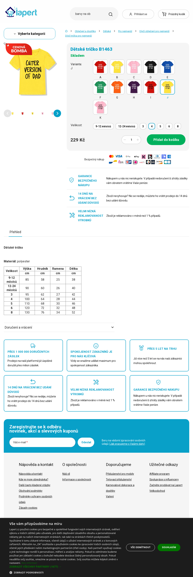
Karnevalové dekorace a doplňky (120, 488)
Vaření (110, 496)
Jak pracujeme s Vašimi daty (127, 443)
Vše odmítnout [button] (140, 547)
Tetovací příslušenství (119, 479)
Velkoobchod (157, 490)
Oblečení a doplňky (85, 31)
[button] (7, 113)
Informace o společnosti (76, 479)
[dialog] (96, 547)
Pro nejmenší (125, 31)
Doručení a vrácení (59, 327)
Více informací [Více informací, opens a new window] (29, 563)
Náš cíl (66, 473)
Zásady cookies (28, 507)
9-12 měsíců (103, 126)
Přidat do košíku (166, 140)
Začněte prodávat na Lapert (165, 485)
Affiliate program (159, 473)
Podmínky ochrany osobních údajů (35, 499)
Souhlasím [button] (169, 547)
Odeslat (86, 442)
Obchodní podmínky (30, 490)
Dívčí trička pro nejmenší (78, 35)
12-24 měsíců (126, 126)
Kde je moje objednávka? (33, 479)
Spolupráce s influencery (164, 479)
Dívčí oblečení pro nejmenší (154, 31)
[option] (12, 113)
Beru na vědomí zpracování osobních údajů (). (124, 442)
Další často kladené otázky (34, 485)
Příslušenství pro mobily (120, 473)
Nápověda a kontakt (30, 473)
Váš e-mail (20, 442)
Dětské (107, 31)
